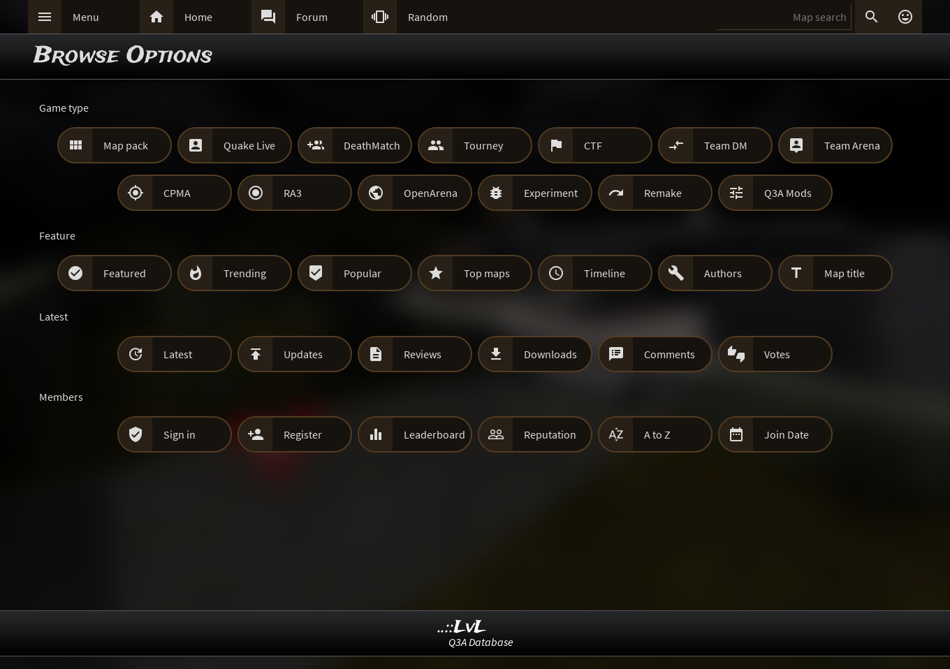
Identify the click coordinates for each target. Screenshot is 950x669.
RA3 (293, 193)
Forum (312, 17)
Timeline (604, 273)
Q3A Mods (788, 193)
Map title (844, 273)
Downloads (550, 354)
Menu (86, 17)
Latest (177, 354)
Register (303, 434)
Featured (124, 273)
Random (428, 17)
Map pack (125, 145)
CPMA (177, 193)
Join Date (786, 434)
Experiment (551, 193)
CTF (593, 145)
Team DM (725, 145)
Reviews (422, 354)
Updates (303, 354)
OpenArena (431, 193)
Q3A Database (480, 642)
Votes (777, 354)
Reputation (550, 434)
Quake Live (249, 145)
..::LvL (462, 627)
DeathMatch (372, 145)
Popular (362, 273)
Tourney (483, 145)
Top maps (487, 273)
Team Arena (852, 145)
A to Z (657, 434)
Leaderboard (434, 434)
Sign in (179, 434)
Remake (663, 193)
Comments (669, 354)
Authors (723, 273)
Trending (245, 273)
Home (198, 17)
